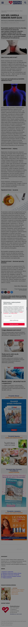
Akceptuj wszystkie (14, 324)
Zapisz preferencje (14, 320)
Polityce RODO (14, 313)
